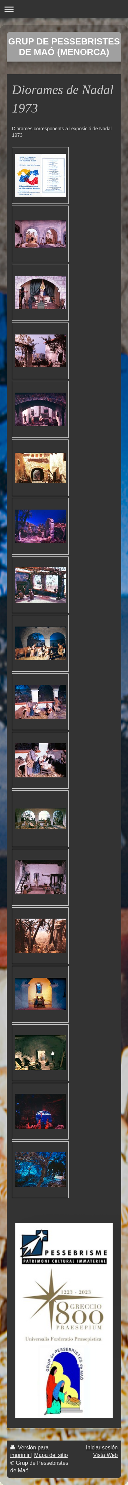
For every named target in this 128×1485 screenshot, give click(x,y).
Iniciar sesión (102, 1447)
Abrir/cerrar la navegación (64, 9)
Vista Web (105, 1455)
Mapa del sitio (51, 1455)
